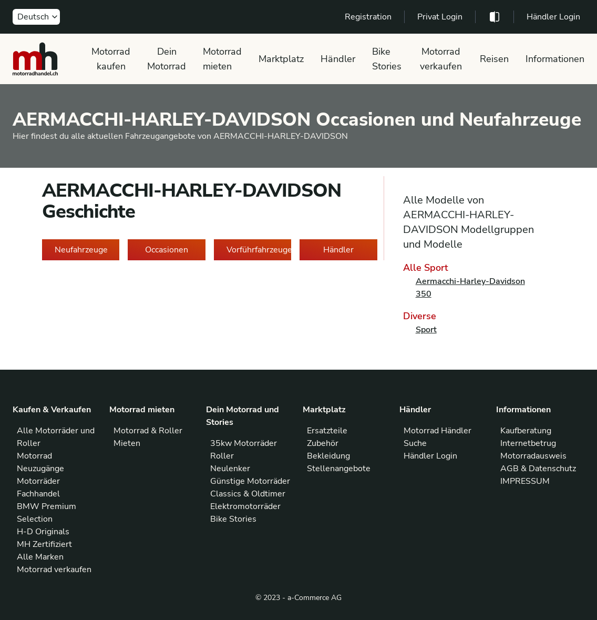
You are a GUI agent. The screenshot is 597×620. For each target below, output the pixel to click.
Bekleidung (328, 456)
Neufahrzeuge (81, 250)
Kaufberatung (525, 430)
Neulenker (230, 468)
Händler (338, 59)
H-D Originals (43, 531)
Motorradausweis (533, 456)
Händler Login (553, 17)
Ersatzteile (327, 430)
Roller (222, 456)
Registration (368, 17)
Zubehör (322, 443)
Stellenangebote (338, 468)
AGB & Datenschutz (538, 468)
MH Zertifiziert (44, 544)
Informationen (555, 59)
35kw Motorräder (243, 443)
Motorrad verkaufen (441, 59)
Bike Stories (387, 59)
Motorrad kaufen (110, 59)
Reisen (494, 59)
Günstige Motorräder (250, 481)
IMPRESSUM (525, 481)
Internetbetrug (528, 443)
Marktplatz (281, 59)
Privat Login (439, 17)
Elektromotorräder (245, 506)
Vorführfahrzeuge (259, 250)
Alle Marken (40, 557)
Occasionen (166, 250)
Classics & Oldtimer (247, 494)
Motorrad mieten (222, 59)
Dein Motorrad (166, 59)
